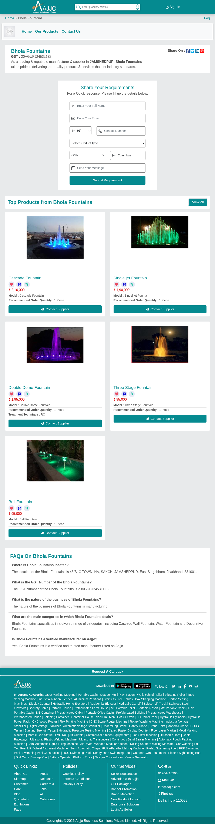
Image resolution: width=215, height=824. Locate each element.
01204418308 (168, 773)
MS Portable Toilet (123, 707)
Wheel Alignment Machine (50, 748)
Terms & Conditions (77, 778)
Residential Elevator (103, 703)
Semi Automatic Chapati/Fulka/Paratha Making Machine (107, 748)
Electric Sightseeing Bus (184, 752)
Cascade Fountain (25, 277)
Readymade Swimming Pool (112, 752)
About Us (20, 773)
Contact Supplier (55, 308)
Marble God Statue (40, 734)
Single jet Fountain (130, 277)
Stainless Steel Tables (118, 698)
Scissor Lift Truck (155, 703)
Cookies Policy (73, 773)
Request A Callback (107, 671)
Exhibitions (22, 804)
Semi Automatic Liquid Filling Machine (53, 743)
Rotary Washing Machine (146, 721)
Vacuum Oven (105, 716)
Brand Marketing (122, 793)
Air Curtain (76, 734)
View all (198, 201)
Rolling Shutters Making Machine (152, 743)
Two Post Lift (22, 748)
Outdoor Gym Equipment (149, 752)
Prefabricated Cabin (70, 712)
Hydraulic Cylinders (173, 716)
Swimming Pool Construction (41, 752)
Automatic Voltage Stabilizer (81, 725)
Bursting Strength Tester (40, 730)
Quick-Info (21, 799)
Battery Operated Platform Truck (71, 757)
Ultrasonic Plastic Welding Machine (53, 739)
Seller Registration (124, 773)
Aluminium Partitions (87, 698)
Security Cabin (38, 707)
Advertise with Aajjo (125, 778)
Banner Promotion (124, 788)
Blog (17, 793)
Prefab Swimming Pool (161, 748)
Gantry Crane (138, 725)
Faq (207, 17)
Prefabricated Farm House (91, 707)
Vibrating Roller (175, 694)
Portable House (61, 707)
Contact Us (74, 30)
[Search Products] (77, 6)
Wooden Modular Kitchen (111, 743)
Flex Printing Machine (74, 721)
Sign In (173, 6)
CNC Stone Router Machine (109, 721)
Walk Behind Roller (149, 694)
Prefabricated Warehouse (164, 712)
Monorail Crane (178, 725)
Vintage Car (39, 757)
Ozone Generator (136, 757)
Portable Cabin (88, 694)
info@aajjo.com (169, 786)
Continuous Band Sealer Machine (134, 739)
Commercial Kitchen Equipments (107, 734)
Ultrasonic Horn (170, 734)
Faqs (17, 809)
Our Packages (121, 783)
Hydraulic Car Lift (129, 703)
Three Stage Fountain (133, 387)
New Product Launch (126, 799)
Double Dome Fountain (29, 387)
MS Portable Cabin (173, 707)
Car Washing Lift (187, 743)
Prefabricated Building (130, 712)
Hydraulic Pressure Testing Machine (82, 730)
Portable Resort (147, 707)
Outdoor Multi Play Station (117, 694)
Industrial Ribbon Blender (55, 698)
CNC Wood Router (44, 721)
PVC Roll (61, 734)
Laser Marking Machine (60, 694)
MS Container (45, 712)
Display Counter (39, 703)
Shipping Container (56, 716)
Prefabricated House (27, 716)
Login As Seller (121, 809)
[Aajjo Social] (173, 685)
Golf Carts (22, 757)
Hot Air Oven (125, 716)
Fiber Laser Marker (163, 730)
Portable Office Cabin (99, 712)
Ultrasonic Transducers (94, 739)
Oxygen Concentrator (109, 757)
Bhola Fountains (30, 17)
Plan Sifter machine (144, 734)
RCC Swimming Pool (77, 752)
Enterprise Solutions (125, 804)
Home (9, 17)
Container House (82, 716)
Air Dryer (86, 743)
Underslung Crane (115, 725)
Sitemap (20, 778)
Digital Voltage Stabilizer (45, 725)
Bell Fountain (20, 501)
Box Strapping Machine (150, 698)
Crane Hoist (157, 725)
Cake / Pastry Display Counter (129, 730)
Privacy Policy (73, 783)
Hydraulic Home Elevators (70, 703)
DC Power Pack (147, 716)
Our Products (50, 30)
